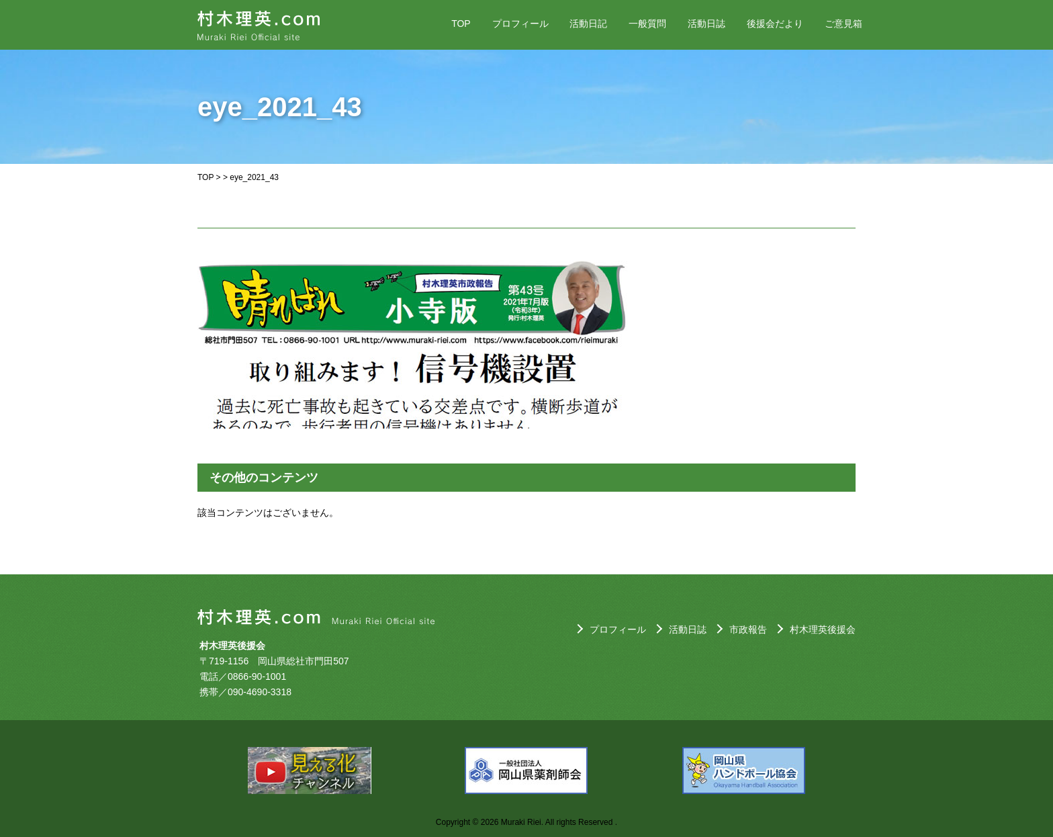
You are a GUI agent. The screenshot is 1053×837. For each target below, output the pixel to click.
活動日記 (588, 23)
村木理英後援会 (823, 629)
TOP (461, 23)
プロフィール (520, 23)
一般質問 (647, 23)
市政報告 (748, 629)
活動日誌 (706, 23)
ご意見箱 (843, 23)
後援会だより (775, 23)
